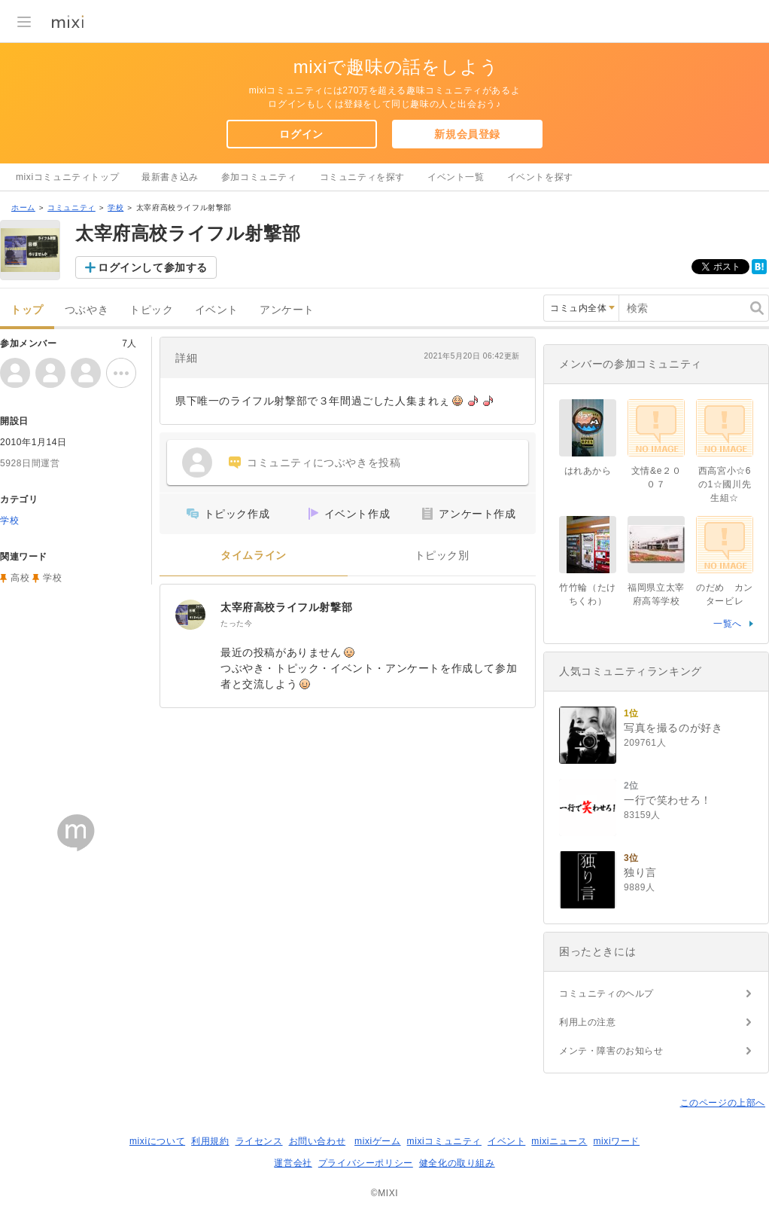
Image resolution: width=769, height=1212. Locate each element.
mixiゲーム (377, 1141)
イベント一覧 (456, 177)
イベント (217, 310)
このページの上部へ (722, 1103)
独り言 (640, 872)
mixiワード (616, 1141)
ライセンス (259, 1141)
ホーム (23, 207)
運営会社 (293, 1163)
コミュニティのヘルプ (606, 993)
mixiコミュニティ (444, 1141)
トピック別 (442, 555)
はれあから (588, 471)
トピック (151, 310)
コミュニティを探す (362, 177)
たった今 (236, 623)
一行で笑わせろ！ (668, 800)
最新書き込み (170, 177)
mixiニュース (559, 1141)
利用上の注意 (587, 1022)
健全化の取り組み (457, 1163)
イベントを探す (540, 177)
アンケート (287, 310)
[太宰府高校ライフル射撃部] (190, 615)
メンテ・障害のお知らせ (611, 1051)
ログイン (301, 134)
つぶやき (86, 310)
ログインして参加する (153, 267)
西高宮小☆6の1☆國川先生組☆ (724, 484)
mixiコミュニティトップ (67, 177)
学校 (115, 207)
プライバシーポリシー (365, 1163)
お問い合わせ (317, 1141)
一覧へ (727, 623)
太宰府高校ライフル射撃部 (286, 607)
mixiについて (157, 1141)
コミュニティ (71, 207)
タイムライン (253, 555)
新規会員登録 (467, 134)
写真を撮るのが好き (673, 728)
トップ (27, 310)
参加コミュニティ (259, 177)
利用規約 (210, 1141)
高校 (20, 577)
